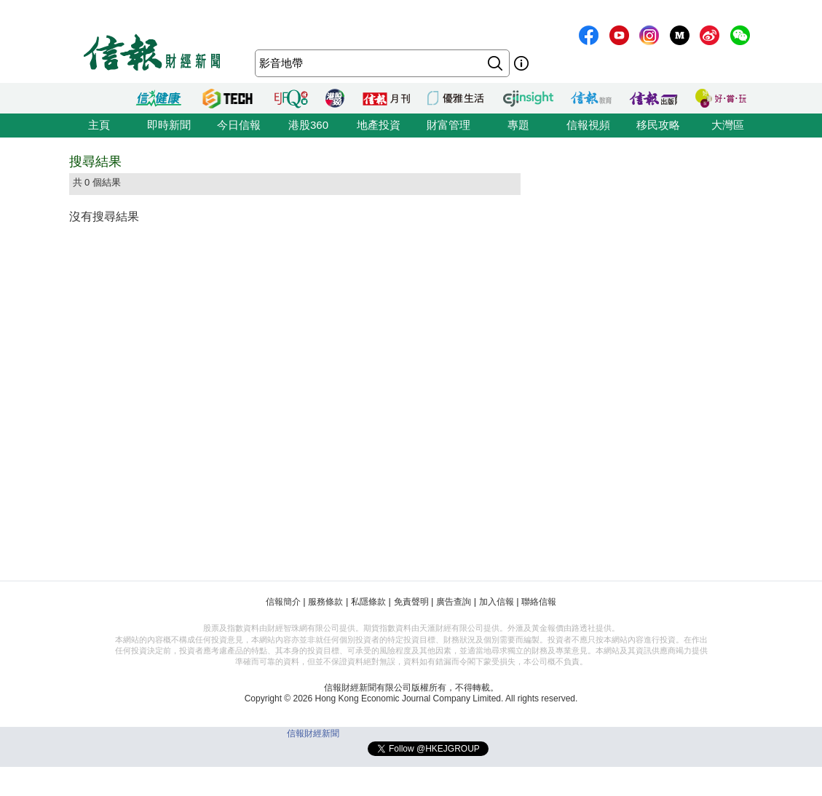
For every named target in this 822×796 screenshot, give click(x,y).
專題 (518, 125)
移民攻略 (658, 125)
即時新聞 (169, 125)
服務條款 (325, 602)
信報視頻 (588, 125)
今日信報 (239, 125)
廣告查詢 (453, 602)
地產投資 (378, 125)
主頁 (99, 125)
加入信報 (496, 602)
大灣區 (727, 125)
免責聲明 (411, 602)
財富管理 (448, 125)
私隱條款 (368, 602)
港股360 (308, 125)
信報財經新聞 (313, 733)
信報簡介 (283, 602)
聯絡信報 (538, 602)
